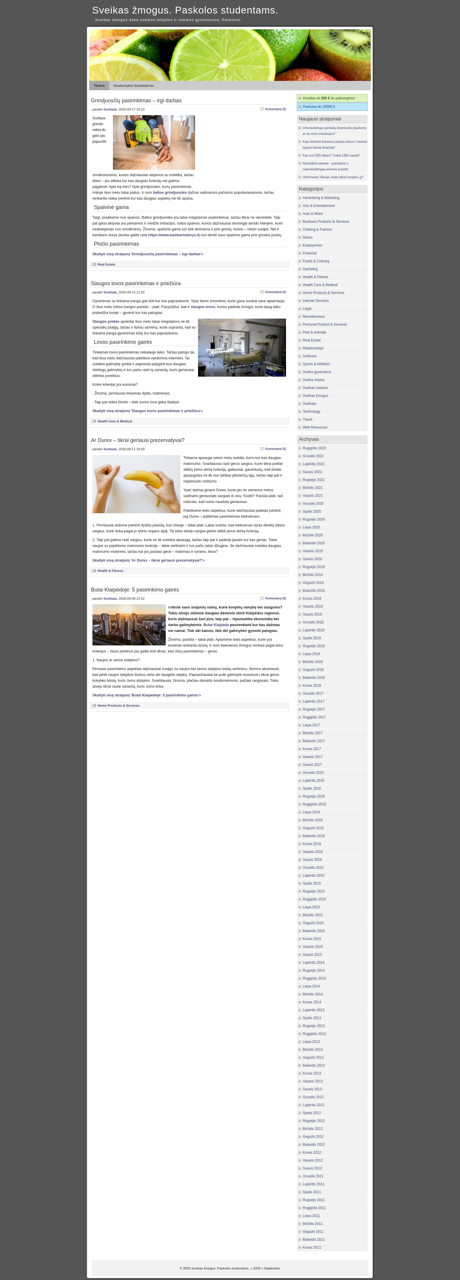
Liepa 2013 (311, 1042)
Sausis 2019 (312, 614)
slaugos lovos (203, 307)
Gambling (310, 269)
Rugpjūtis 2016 (314, 804)
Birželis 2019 (313, 575)
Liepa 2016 (311, 812)
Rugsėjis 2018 (314, 646)
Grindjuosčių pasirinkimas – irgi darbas (136, 100)
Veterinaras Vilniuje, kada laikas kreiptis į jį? (333, 177)
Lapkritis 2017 (313, 701)
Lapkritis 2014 (313, 963)
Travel (307, 419)
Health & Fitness (110, 570)
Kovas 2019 (312, 598)
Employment (312, 245)
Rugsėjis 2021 (314, 480)
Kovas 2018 (312, 686)
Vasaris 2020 (313, 551)
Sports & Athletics (316, 364)
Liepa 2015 (311, 907)
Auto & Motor (313, 214)
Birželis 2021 (313, 488)
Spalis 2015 (312, 883)
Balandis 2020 (314, 543)
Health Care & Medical (114, 421)
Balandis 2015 (314, 931)
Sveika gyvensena (317, 372)
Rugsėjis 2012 (314, 1121)
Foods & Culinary (316, 261)
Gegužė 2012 (313, 1137)
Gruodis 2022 (313, 456)
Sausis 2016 (312, 860)
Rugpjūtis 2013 (314, 1034)
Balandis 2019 (314, 591)
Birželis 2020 (313, 535)
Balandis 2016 (314, 836)
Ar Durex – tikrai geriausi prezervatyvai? (138, 440)
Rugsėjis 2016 (314, 796)
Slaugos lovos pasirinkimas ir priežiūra (136, 283)
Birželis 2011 (313, 1224)
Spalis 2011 (312, 1192)
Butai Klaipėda (216, 625)
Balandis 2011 (314, 1239)
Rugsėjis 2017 (314, 709)
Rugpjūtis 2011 (314, 1208)
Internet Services (316, 301)
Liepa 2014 (311, 986)
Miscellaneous (314, 317)
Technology (311, 411)
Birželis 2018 (313, 662)
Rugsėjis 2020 (314, 519)
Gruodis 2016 (313, 773)
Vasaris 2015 (313, 947)
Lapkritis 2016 (313, 780)
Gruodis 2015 (313, 868)
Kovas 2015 (312, 939)
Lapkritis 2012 (313, 1105)
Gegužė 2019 (313, 583)
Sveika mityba (313, 380)
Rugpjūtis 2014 (314, 978)
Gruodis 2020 (313, 504)
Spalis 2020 (312, 511)
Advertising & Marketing (321, 198)
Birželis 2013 (313, 1050)
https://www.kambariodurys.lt (173, 235)
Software (310, 356)
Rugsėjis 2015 (314, 891)
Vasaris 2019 (313, 606)
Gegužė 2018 (313, 670)
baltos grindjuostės (170, 193)
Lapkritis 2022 (313, 464)
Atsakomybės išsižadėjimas (134, 85)
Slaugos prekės (105, 321)
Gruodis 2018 (313, 622)
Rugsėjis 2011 (314, 1200)
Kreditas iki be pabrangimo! (329, 98)
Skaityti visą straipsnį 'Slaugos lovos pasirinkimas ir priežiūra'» (147, 411)
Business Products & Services (326, 222)
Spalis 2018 (312, 638)
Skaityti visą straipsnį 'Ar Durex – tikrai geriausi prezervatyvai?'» (148, 560)
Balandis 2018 (314, 678)
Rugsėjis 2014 (314, 970)
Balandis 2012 (314, 1145)
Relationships (313, 348)
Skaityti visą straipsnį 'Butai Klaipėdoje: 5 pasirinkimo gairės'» (146, 695)
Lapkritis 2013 (313, 1010)
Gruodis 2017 (313, 693)
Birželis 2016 (313, 820)
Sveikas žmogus (315, 396)
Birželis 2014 (313, 994)
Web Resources (315, 427)
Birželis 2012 (313, 1129)
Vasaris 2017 (313, 757)
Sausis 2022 (312, 472)
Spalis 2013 (312, 1018)
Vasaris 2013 (313, 1081)
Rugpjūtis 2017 (314, 717)
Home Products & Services (118, 705)
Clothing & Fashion (317, 229)
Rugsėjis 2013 (314, 1026)
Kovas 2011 (312, 1247)
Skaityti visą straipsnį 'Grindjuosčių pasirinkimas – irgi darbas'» (148, 254)
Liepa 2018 (311, 654)
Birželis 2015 (313, 915)
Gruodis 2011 (313, 1176)
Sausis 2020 (312, 559)
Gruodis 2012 (313, 1097)
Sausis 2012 (312, 1168)
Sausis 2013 (312, 1089)
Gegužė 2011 (313, 1232)
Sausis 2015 (312, 955)
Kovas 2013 (312, 1073)
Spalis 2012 (312, 1113)
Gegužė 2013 (313, 1057)
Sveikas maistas (315, 388)
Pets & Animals (314, 332)
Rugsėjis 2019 (314, 567)
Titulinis (99, 85)
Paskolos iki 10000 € (319, 107)
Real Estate (106, 264)
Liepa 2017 (311, 725)
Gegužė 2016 (313, 828)
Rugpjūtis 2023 (314, 448)
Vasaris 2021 (313, 496)
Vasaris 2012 (313, 1160)
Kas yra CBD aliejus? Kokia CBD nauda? (331, 155)
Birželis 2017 (313, 733)
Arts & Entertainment (319, 206)
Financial (310, 253)
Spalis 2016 (312, 788)
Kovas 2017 (312, 749)
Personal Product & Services (325, 324)
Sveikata (110, 109)
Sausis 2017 (312, 765)
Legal (307, 309)
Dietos (308, 237)
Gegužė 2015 (313, 923)
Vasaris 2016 (313, 852)
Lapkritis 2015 (313, 875)
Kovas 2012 (312, 1152)
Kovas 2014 (312, 1002)
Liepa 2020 (311, 527)
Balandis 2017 (314, 741)
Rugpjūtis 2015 (314, 899)
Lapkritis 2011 (313, 1184)
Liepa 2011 (311, 1216)
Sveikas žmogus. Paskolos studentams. (185, 10)
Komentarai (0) (275, 109)
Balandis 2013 (314, 1065)
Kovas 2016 (312, 844)
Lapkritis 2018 (313, 630)
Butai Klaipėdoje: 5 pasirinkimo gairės (135, 590)
